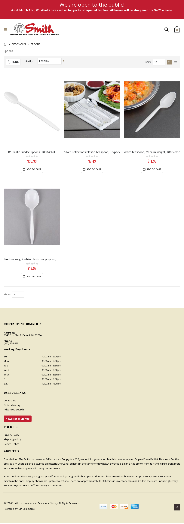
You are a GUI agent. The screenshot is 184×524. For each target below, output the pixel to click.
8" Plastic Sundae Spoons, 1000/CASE (32, 152)
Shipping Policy (12, 440)
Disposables (19, 44)
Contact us (10, 401)
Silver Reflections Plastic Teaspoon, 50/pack (92, 152)
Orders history (12, 405)
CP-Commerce (27, 509)
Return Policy (11, 444)
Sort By (29, 61)
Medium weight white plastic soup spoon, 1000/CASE (32, 260)
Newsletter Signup (18, 419)
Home (5, 44)
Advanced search (14, 410)
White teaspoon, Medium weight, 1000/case (152, 152)
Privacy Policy (11, 435)
